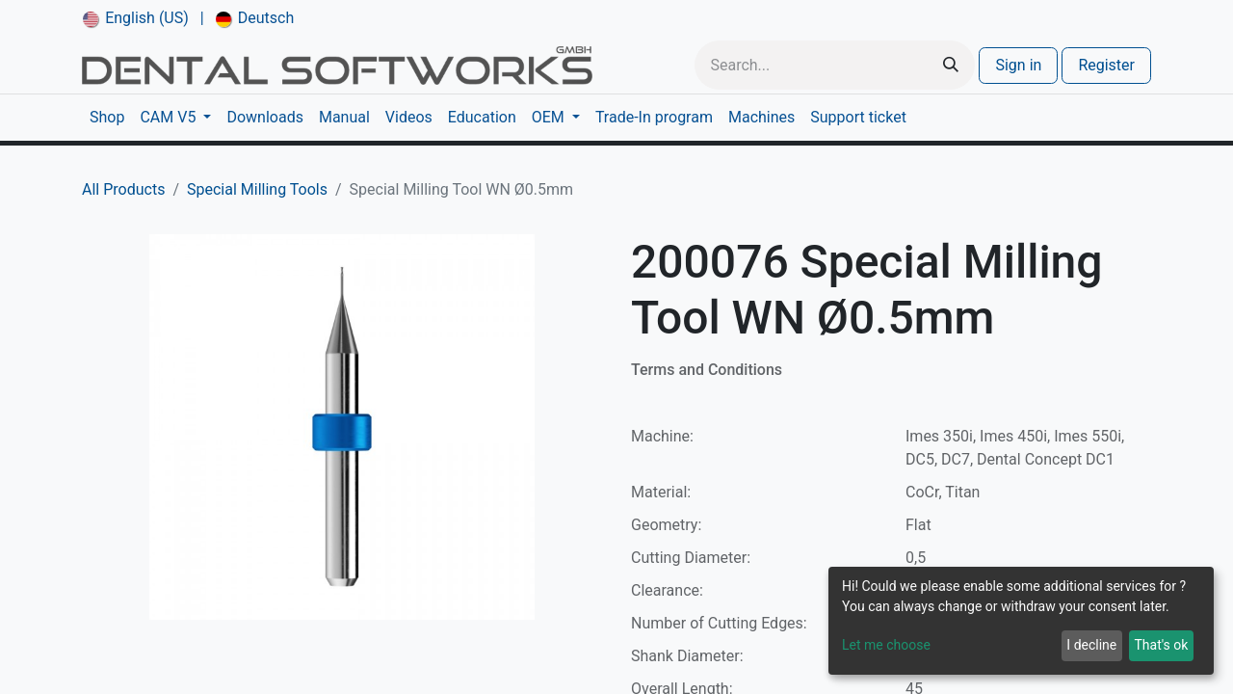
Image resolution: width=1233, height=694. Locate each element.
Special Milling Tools (257, 189)
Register (1106, 65)
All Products (123, 189)
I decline (1091, 645)
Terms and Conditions (706, 369)
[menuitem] (136, 18)
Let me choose (886, 645)
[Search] (951, 65)
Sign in (1018, 65)
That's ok (1161, 645)
